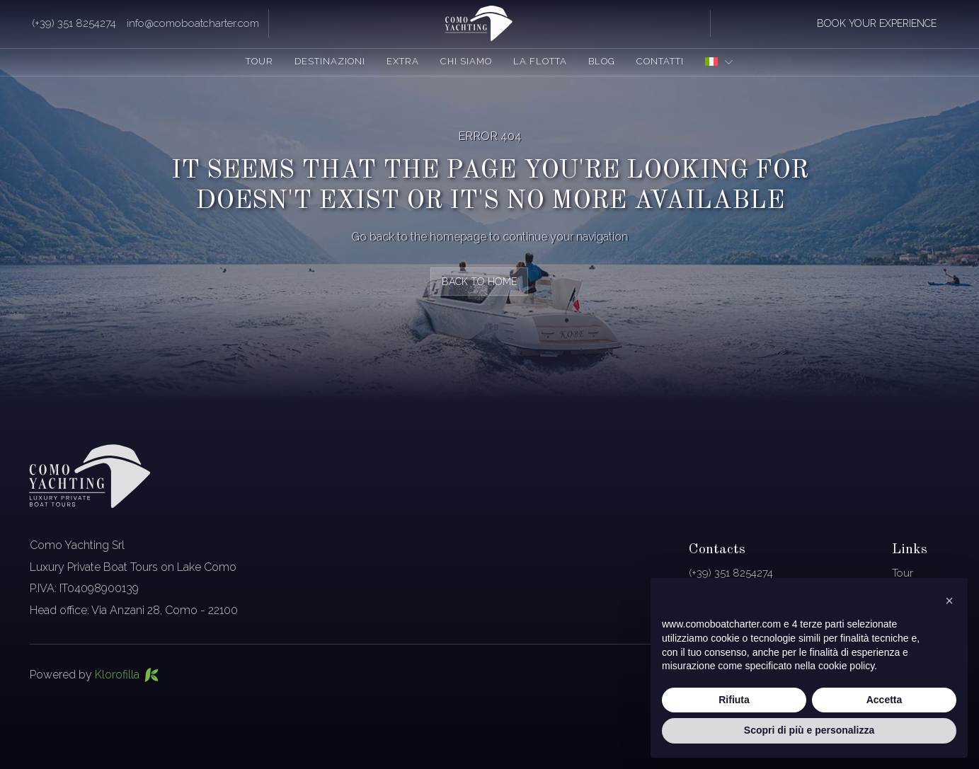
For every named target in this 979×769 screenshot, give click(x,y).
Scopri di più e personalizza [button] (809, 730)
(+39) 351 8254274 (74, 23)
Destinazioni (329, 61)
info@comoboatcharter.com (193, 23)
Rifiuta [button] (734, 699)
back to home (479, 281)
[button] (949, 600)
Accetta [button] (884, 699)
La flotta (540, 61)
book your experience (877, 23)
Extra (403, 61)
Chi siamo (466, 61)
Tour (259, 61)
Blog (601, 61)
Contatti (660, 61)
